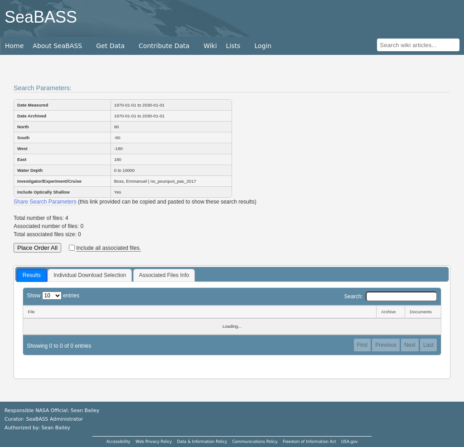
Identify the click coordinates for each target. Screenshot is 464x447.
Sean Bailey (55, 428)
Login (262, 45)
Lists (233, 45)
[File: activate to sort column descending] (199, 312)
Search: (390, 296)
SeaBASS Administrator (54, 419)
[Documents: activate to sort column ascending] (423, 312)
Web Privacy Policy (153, 441)
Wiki (210, 45)
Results (32, 275)
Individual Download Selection (89, 275)
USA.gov (349, 441)
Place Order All (37, 247)
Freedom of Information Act (309, 441)
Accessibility (118, 441)
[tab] (32, 275)
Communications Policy (254, 441)
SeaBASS (41, 17)
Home (14, 45)
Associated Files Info (164, 275)
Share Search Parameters (45, 202)
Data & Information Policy (202, 441)
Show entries (53, 295)
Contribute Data (164, 45)
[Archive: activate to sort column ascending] (390, 312)
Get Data (110, 45)
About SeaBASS (57, 45)
